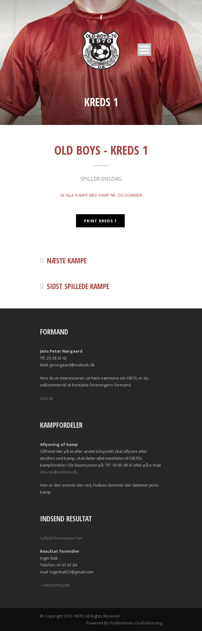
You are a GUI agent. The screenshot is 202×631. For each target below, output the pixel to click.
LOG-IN (46, 398)
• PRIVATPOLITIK (55, 585)
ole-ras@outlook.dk (58, 472)
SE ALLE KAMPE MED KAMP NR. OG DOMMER (101, 195)
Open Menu (144, 50)
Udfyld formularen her (61, 538)
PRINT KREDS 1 (100, 221)
